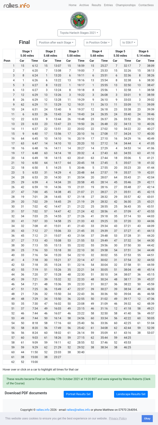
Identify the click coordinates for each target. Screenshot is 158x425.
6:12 (35, 65)
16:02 (57, 303)
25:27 (104, 65)
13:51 (57, 129)
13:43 (57, 114)
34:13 (127, 124)
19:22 (80, 95)
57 (69, 197)
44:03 (150, 216)
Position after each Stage (55, 42)
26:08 (104, 95)
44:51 (150, 255)
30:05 (104, 269)
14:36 (57, 187)
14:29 (57, 172)
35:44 (104, 337)
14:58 (57, 221)
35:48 (127, 187)
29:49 (104, 240)
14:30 (57, 177)
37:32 (127, 240)
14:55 (57, 216)
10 (139, 124)
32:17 (127, 65)
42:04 (150, 177)
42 (22, 187)
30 (22, 245)
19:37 (80, 109)
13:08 (57, 70)
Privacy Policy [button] (118, 418)
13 (69, 80)
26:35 (104, 114)
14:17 (57, 163)
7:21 (35, 279)
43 (92, 221)
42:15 (150, 192)
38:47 (150, 85)
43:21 (150, 201)
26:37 (104, 119)
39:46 (150, 114)
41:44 (150, 167)
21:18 (80, 197)
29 (22, 182)
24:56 (80, 318)
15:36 (57, 284)
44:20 (150, 235)
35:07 (127, 163)
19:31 (80, 104)
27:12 (104, 143)
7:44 (35, 313)
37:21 (127, 226)
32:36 (127, 75)
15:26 (57, 269)
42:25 (127, 323)
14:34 (57, 182)
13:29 (57, 104)
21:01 (80, 187)
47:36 (150, 299)
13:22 (57, 80)
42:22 (127, 318)
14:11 (57, 148)
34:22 (127, 129)
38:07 (127, 274)
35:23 (127, 167)
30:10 (104, 274)
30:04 (104, 265)
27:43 (104, 153)
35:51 (127, 192)
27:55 (104, 167)
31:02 (104, 299)
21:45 (80, 231)
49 (139, 289)
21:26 (80, 216)
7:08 (35, 226)
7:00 (35, 192)
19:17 (80, 85)
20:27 (80, 148)
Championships (126, 5)
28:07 (104, 177)
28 (22, 177)
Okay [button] (147, 418)
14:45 (57, 197)
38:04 (127, 269)
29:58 (104, 250)
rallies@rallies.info (78, 410)
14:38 (57, 192)
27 (115, 187)
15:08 (57, 240)
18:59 (80, 65)
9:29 (35, 347)
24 (22, 109)
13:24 (57, 90)
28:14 (104, 182)
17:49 (57, 328)
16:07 (57, 313)
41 (115, 211)
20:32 (80, 153)
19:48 (80, 119)
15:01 (57, 226)
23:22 (80, 313)
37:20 (127, 221)
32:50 (127, 85)
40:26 (150, 124)
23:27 (57, 357)
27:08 (104, 133)
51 (69, 265)
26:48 (104, 124)
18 (69, 153)
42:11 (150, 182)
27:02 (104, 129)
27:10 (104, 138)
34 (22, 216)
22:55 (80, 299)
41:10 (150, 153)
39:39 (150, 109)
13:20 (57, 75)
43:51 (150, 206)
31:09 (104, 303)
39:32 (127, 303)
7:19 (35, 269)
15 (22, 65)
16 (92, 133)
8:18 (35, 323)
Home (72, 5)
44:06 (150, 221)
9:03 (35, 337)
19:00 (80, 70)
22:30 (80, 274)
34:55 (127, 153)
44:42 (150, 245)
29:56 (104, 245)
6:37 (35, 129)
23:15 (80, 308)
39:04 (127, 294)
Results (96, 5)
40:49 (150, 138)
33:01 (127, 95)
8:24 (35, 333)
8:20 (35, 328)
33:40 (127, 114)
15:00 (34, 357)
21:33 (80, 221)
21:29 (57, 347)
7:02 (35, 201)
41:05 (150, 143)
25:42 (80, 328)
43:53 (150, 211)
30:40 (80, 352)
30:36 (104, 294)
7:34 (35, 308)
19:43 (80, 114)
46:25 (127, 347)
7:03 (35, 216)
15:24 (57, 265)
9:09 (35, 342)
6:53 (35, 172)
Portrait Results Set (78, 394)
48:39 (150, 303)
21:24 (80, 211)
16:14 (57, 318)
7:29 (35, 299)
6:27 (35, 85)
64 (22, 138)
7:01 (35, 197)
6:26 (35, 80)
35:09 (104, 333)
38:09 (150, 65)
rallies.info (42, 410)
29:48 (104, 235)
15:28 (57, 274)
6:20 (35, 70)
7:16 (35, 250)
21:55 (80, 240)
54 (139, 240)
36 (22, 274)
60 (92, 318)
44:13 (150, 231)
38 (139, 333)
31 (46, 172)
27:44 (104, 158)
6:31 (35, 109)
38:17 (127, 279)
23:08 (80, 303)
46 (139, 294)
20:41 (80, 158)
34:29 (127, 138)
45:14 (150, 269)
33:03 (127, 99)
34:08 (104, 328)
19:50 (80, 124)
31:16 (104, 308)
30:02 (104, 255)
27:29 (104, 148)
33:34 (104, 318)
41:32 (150, 163)
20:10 (80, 133)
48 (139, 269)
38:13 (150, 70)
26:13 (104, 104)
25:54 (104, 80)
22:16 (80, 265)
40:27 (150, 129)
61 (139, 323)
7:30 (35, 303)
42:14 (150, 187)
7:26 (35, 294)
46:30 (150, 289)
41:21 (150, 158)
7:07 (35, 221)
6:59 (35, 182)
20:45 (80, 163)
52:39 (150, 328)
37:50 (127, 245)
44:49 (150, 250)
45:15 (150, 274)
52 (92, 342)
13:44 (57, 119)
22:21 (80, 269)
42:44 (127, 328)
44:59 (150, 265)
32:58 (127, 90)
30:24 (104, 279)
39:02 (150, 99)
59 (139, 328)
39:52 (150, 119)
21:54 (80, 235)
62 (22, 104)
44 (22, 352)
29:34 (104, 226)
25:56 (104, 90)
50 (139, 284)
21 (139, 177)
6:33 (35, 114)
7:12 (35, 231)
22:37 (80, 289)
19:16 (80, 80)
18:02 (57, 333)
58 (139, 308)
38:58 (150, 90)
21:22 (80, 206)
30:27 (104, 284)
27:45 (104, 163)
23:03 (57, 352)
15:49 (57, 289)
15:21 (57, 260)
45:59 (150, 284)
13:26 (57, 95)
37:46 (104, 342)
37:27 (127, 231)
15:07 (57, 235)
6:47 (35, 143)
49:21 (150, 308)
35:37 (127, 172)
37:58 (127, 265)
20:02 (80, 129)
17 (46, 133)
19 (115, 172)
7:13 (35, 240)
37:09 (127, 211)
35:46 (127, 182)
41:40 (127, 313)
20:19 (80, 138)
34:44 (127, 143)
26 (22, 99)
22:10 (80, 250)
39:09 (150, 104)
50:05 (150, 318)
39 (22, 279)
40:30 (150, 133)
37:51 (127, 250)
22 (22, 119)
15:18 (57, 250)
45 (92, 182)
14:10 (57, 138)
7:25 (35, 289)
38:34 (127, 289)
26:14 (80, 333)
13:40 (57, 109)
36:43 (127, 206)
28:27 (104, 192)
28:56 (104, 211)
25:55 (104, 85)
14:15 (57, 158)
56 (139, 313)
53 (139, 216)
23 (115, 109)
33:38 (127, 109)
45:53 (127, 342)
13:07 (57, 65)
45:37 (150, 279)
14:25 (57, 167)
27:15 (80, 337)
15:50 (57, 294)
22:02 (80, 245)
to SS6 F (127, 42)
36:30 (127, 201)
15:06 (57, 231)
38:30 (150, 80)
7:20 (35, 274)
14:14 (57, 153)
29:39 (104, 231)
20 (115, 167)
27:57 (104, 172)
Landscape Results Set (130, 394)
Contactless (146, 5)
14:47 (57, 206)
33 (46, 221)
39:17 (127, 299)
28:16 (104, 187)
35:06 (127, 158)
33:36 (104, 323)
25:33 (104, 70)
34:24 (127, 133)
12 (22, 95)
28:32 (104, 197)
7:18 (35, 260)
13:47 (57, 124)
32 (22, 226)
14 (46, 143)
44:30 (150, 240)
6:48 (35, 148)
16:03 (57, 308)
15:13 (57, 245)
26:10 (104, 99)
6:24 (35, 75)
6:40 (35, 133)
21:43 (80, 226)
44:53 (150, 260)
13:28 (57, 99)
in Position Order (96, 42)
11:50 (34, 352)
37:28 (127, 235)
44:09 (150, 226)
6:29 (35, 95)
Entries (108, 5)
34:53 (127, 148)
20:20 (80, 143)
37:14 (127, 216)
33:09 (127, 104)
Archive (84, 5)
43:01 (150, 197)
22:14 (80, 260)
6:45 (35, 138)
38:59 (150, 95)
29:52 (80, 347)
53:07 (150, 333)
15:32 (57, 279)
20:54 (80, 177)
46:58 (150, 294)
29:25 (104, 221)
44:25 (127, 337)
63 (22, 143)
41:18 (127, 308)
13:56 (57, 133)
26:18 (104, 109)
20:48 (80, 172)
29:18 (104, 216)
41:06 (150, 148)
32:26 (127, 70)
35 (139, 206)
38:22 (127, 284)
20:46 (80, 167)
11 (69, 99)
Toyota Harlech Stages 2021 (78, 33)
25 (139, 201)
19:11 (80, 75)
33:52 (127, 119)
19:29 (80, 99)
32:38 (127, 80)
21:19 (80, 201)
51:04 (150, 323)
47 (22, 192)
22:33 (80, 279)
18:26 (57, 337)
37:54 (127, 260)
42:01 (150, 172)
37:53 (127, 255)
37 (115, 231)
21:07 (80, 192)
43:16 (127, 333)
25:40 (80, 323)
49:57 (150, 313)
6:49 (35, 158)
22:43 (80, 294)
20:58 (80, 182)
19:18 (80, 90)
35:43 (127, 177)
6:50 (35, 163)
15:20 (57, 255)
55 (46, 245)
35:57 (127, 197)
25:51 (104, 75)
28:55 (104, 206)
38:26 (150, 75)
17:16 (57, 323)
